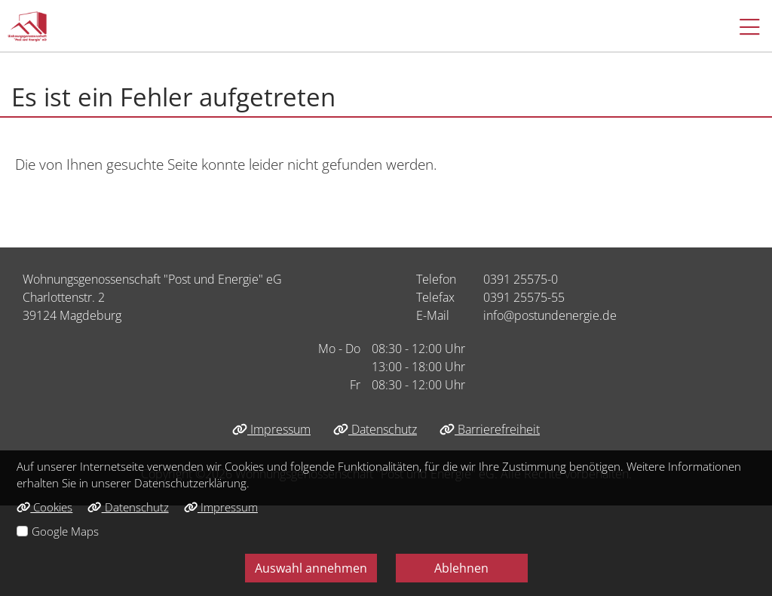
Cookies (44, 507)
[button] (742, 26)
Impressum (271, 429)
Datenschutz (375, 429)
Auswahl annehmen (311, 568)
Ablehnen (461, 568)
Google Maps (65, 531)
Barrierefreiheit (490, 429)
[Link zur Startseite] (27, 26)
